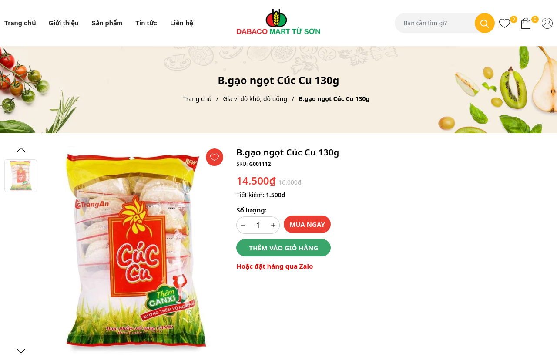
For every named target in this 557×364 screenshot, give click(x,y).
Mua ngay (307, 224)
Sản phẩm (106, 23)
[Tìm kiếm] (485, 23)
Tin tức (146, 23)
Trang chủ (20, 23)
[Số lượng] (258, 225)
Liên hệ (181, 23)
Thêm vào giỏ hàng (283, 247)
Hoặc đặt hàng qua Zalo (274, 266)
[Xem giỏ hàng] (525, 23)
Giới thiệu (64, 23)
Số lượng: (251, 210)
